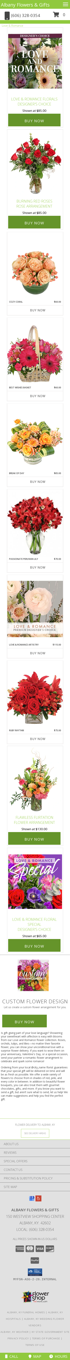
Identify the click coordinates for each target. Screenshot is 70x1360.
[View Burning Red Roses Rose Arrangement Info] (35, 163)
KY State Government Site (50, 1332)
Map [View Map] (35, 1356)
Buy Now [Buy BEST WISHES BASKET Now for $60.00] (37, 396)
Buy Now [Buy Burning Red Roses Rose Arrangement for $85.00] (34, 222)
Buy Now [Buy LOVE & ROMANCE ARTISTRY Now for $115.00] (37, 653)
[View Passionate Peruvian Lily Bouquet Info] (35, 523)
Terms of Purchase (46, 1338)
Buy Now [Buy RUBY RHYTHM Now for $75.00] (37, 739)
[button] (59, 16)
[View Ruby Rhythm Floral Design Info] (35, 694)
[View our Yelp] (38, 1200)
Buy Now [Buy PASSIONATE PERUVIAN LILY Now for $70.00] (37, 567)
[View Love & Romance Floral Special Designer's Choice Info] (35, 881)
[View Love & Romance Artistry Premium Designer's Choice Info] (35, 609)
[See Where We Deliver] (35, 1133)
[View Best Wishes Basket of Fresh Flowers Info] (35, 352)
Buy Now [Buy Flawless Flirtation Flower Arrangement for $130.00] (34, 839)
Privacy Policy (18, 1338)
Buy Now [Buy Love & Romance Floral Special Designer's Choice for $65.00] (34, 946)
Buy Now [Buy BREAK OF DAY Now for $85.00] (37, 482)
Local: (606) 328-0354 (35, 1229)
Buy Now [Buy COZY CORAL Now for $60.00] (37, 310)
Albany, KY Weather (15, 1332)
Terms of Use (35, 1345)
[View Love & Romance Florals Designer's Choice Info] (35, 61)
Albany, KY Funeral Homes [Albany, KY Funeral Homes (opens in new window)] (26, 1312)
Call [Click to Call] (11, 1356)
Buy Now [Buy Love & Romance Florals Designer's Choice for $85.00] (34, 120)
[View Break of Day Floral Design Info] (35, 437)
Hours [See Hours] (58, 1356)
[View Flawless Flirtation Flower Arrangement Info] (35, 779)
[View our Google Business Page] (32, 1200)
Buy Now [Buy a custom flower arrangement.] (24, 1021)
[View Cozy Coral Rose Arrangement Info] (35, 266)
